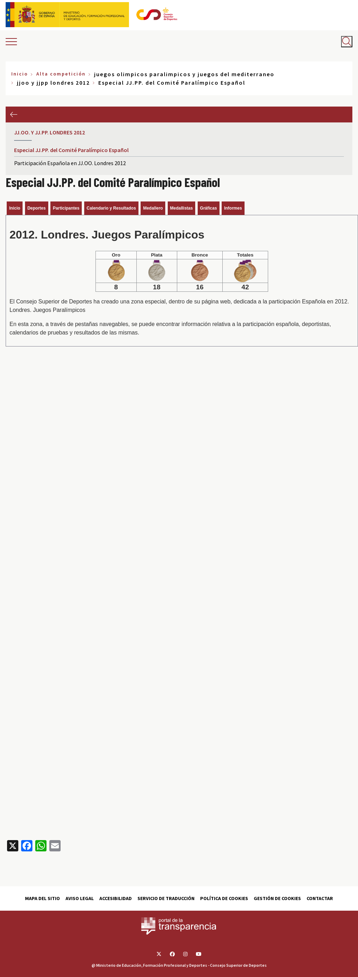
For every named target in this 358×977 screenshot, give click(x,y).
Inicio (19, 74)
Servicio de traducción (166, 898)
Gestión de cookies (277, 898)
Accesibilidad (115, 898)
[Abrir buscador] (346, 41)
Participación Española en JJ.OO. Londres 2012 (70, 163)
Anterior (13, 114)
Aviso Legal (80, 898)
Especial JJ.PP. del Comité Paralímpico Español (71, 149)
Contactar (320, 898)
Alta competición (61, 74)
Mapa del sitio (42, 898)
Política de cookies (224, 898)
